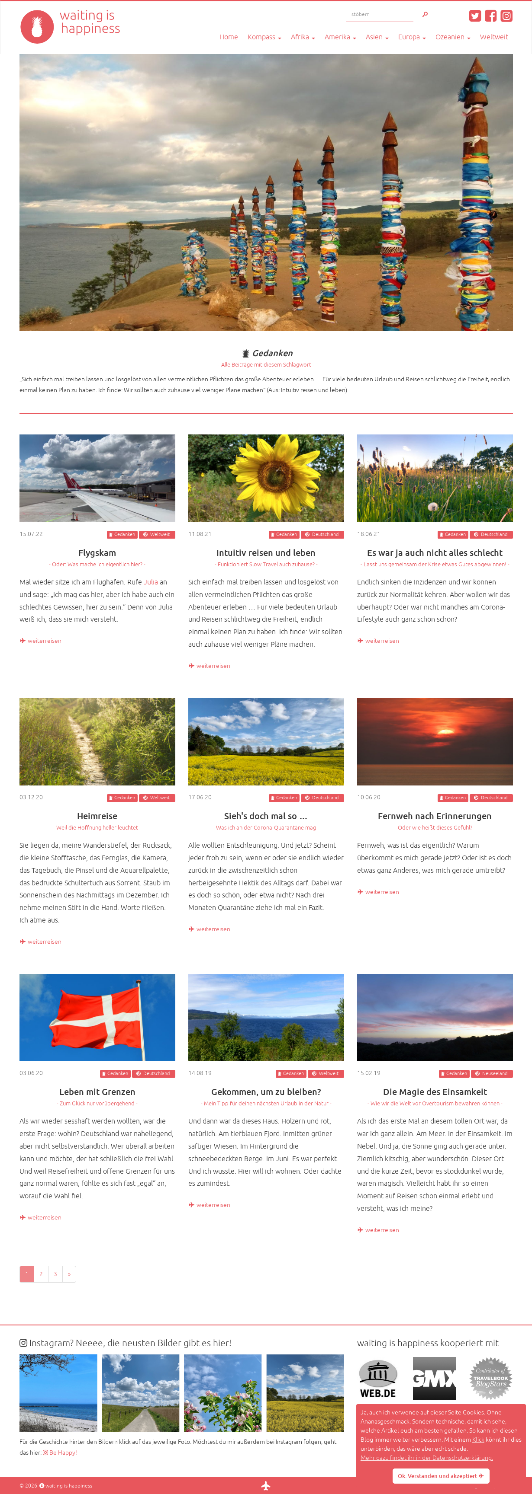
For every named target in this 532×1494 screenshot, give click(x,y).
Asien (377, 37)
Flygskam (97, 557)
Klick (478, 1439)
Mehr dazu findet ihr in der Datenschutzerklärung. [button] (427, 1458)
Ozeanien (453, 37)
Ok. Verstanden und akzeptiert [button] (441, 1476)
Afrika (303, 37)
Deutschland (325, 534)
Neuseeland (494, 1073)
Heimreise (97, 821)
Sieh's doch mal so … (266, 821)
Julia (151, 582)
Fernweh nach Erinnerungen (435, 821)
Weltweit (494, 37)
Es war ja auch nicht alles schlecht (435, 557)
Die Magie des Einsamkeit (435, 1096)
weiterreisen (40, 641)
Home (228, 37)
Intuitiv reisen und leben (266, 557)
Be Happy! (60, 1452)
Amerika (340, 37)
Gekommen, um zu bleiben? (266, 1096)
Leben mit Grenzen (97, 1096)
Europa (412, 37)
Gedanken (124, 534)
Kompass (264, 37)
